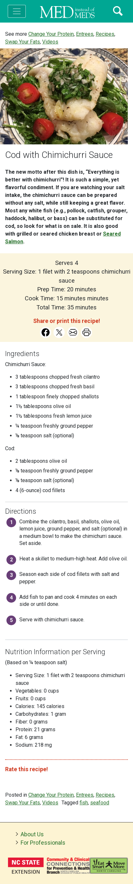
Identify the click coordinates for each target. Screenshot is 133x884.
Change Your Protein (51, 34)
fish (84, 803)
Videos (50, 42)
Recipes (105, 34)
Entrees (84, 34)
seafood (99, 803)
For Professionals (43, 843)
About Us (32, 834)
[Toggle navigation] (17, 11)
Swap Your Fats (22, 42)
